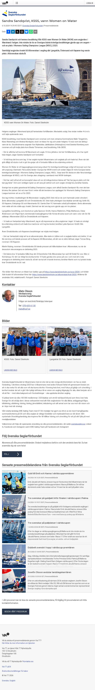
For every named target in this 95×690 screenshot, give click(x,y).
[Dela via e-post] (35, 32)
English (12, 681)
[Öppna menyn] (17, 3)
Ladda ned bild (10, 370)
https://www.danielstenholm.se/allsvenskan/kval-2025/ (54, 274)
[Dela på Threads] (22, 32)
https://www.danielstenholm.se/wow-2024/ (62, 272)
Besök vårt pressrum (15, 611)
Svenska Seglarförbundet (33, 26)
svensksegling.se (78, 424)
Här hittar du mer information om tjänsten (18, 643)
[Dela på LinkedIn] (13, 32)
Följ (12, 454)
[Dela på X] (17, 32)
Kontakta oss (28, 661)
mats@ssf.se (24, 309)
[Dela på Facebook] (8, 32)
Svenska (5, 681)
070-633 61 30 (29, 306)
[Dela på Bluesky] (26, 32)
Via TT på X (6, 667)
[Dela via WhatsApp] (31, 32)
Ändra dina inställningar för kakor (15, 671)
